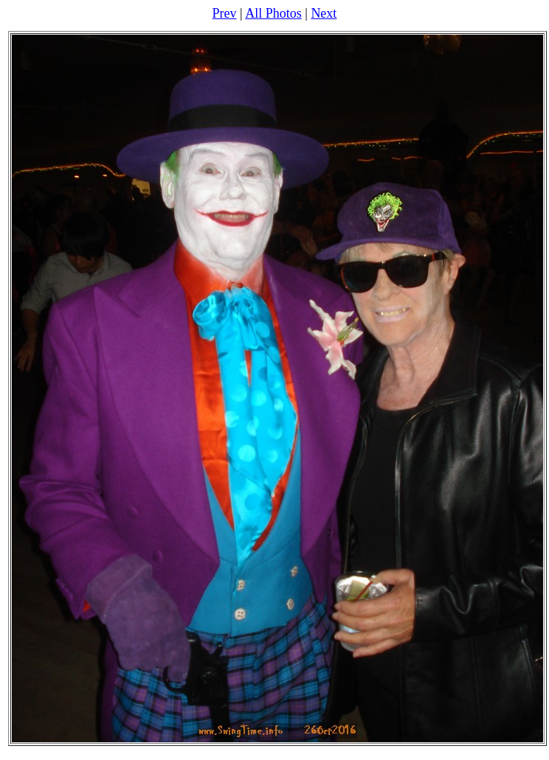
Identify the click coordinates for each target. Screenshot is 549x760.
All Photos (273, 13)
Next (323, 13)
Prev (225, 13)
